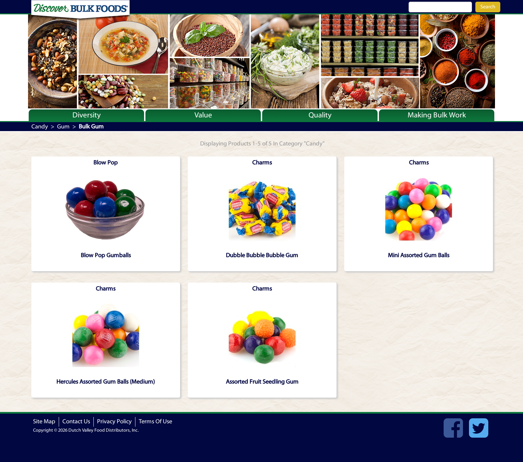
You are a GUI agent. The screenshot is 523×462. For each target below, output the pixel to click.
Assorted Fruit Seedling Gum (262, 381)
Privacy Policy (114, 421)
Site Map (44, 421)
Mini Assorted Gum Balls (418, 255)
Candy (39, 126)
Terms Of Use (155, 421)
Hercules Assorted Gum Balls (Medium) (105, 381)
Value (203, 115)
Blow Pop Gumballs (106, 255)
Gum (63, 126)
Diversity (86, 115)
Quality (320, 115)
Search (487, 7)
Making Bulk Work (437, 115)
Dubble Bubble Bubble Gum (262, 255)
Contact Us (76, 421)
